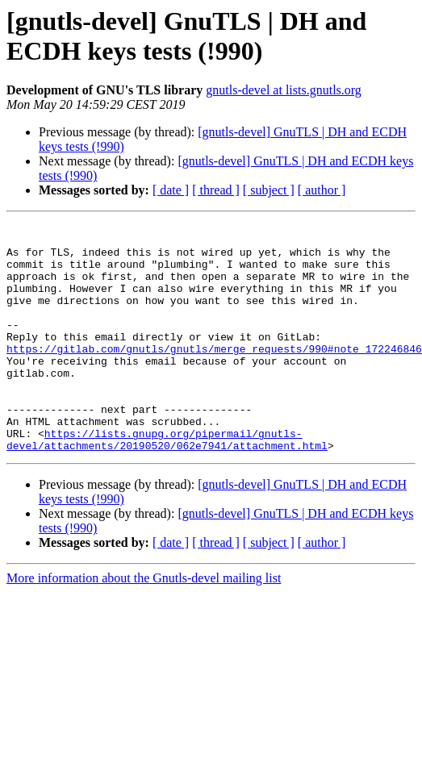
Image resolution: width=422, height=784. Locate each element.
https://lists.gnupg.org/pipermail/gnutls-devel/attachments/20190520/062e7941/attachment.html (167, 483)
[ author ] (322, 190)
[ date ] (171, 190)
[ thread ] (216, 190)
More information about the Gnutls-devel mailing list (143, 624)
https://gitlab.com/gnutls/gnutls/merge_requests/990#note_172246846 (214, 375)
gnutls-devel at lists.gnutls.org (283, 90)
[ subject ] (269, 190)
